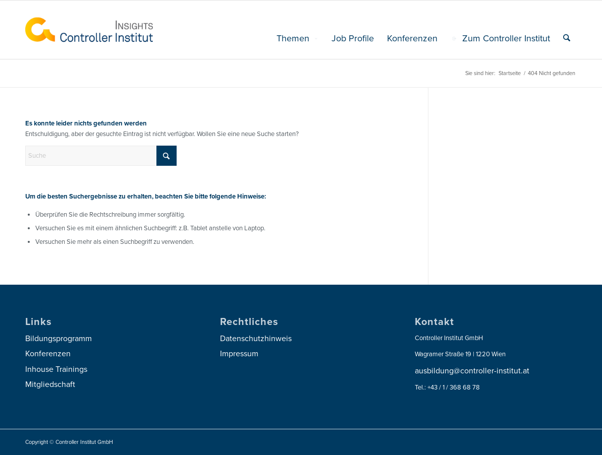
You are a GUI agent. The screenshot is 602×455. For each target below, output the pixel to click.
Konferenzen (48, 354)
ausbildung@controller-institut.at (472, 371)
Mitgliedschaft (50, 384)
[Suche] (567, 38)
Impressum (239, 354)
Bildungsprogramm (58, 339)
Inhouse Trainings (56, 369)
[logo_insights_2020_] (89, 30)
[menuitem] (297, 38)
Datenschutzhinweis (256, 339)
